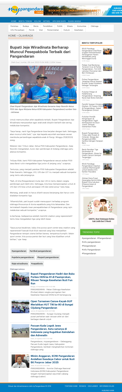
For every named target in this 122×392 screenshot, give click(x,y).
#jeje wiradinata (20, 264)
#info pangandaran (91, 242)
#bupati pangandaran (48, 257)
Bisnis (35, 26)
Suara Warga (74, 21)
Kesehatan (78, 30)
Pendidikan (47, 26)
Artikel (46, 21)
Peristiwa (14, 26)
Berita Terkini (25, 21)
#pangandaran (19, 251)
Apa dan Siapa (59, 21)
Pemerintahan (53, 30)
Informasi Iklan (106, 386)
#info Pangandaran (91, 250)
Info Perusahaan (17, 30)
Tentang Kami (71, 386)
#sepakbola (37, 264)
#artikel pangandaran (40, 251)
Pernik (31, 30)
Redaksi (82, 386)
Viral (41, 30)
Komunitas (81, 26)
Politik (59, 26)
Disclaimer (93, 386)
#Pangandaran (104, 238)
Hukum (67, 30)
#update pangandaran (23, 257)
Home (13, 21)
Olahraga (94, 26)
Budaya (26, 26)
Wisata (70, 26)
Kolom (37, 21)
